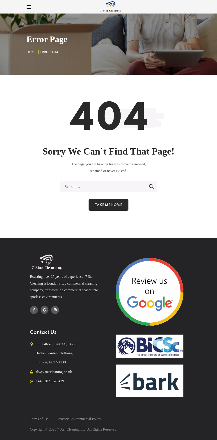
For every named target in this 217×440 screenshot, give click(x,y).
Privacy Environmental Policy (79, 419)
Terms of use (39, 419)
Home (31, 52)
